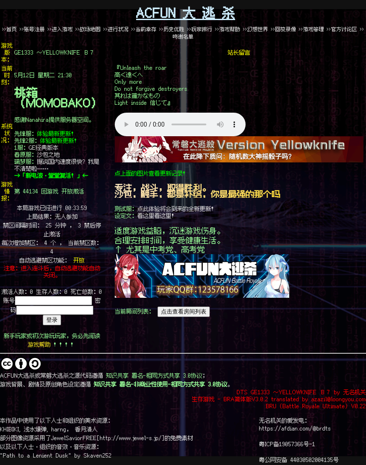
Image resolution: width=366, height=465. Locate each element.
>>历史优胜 (172, 29)
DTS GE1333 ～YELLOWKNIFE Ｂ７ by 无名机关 (301, 391)
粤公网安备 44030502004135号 (299, 459)
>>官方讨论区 (342, 29)
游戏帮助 (39, 344)
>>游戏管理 (311, 29)
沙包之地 (48, 154)
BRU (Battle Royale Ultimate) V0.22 (316, 405)
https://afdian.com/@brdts (295, 428)
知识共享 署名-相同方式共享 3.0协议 (154, 375)
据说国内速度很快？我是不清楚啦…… (56, 164)
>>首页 (9, 29)
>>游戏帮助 (227, 29)
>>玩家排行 (199, 29)
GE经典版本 (43, 147)
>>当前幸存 (144, 29)
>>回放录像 (283, 29)
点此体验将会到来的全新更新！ (177, 208)
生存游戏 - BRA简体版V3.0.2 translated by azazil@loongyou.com (279, 398)
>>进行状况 (116, 29)
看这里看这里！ (157, 215)
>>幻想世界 (257, 29)
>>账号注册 (32, 29)
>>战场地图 (88, 29)
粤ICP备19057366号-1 (287, 443)
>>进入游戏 (60, 29)
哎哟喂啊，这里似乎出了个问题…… (180, 124)
